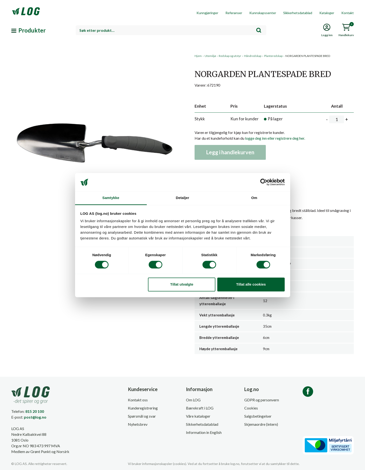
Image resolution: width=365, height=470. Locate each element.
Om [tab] (254, 198)
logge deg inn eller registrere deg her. (275, 138)
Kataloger (326, 13)
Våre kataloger (198, 416)
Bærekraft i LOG (199, 408)
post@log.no (35, 417)
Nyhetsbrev (137, 424)
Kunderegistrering (143, 408)
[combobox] (171, 30)
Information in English (204, 432)
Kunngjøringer (207, 13)
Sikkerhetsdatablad (297, 13)
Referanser (233, 13)
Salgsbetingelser (258, 416)
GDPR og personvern (261, 400)
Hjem (198, 56)
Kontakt (347, 13)
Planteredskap (273, 56)
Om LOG (193, 400)
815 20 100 (34, 411)
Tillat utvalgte (181, 284)
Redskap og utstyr (230, 56)
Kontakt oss (138, 400)
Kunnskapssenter (262, 13)
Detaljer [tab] (182, 198)
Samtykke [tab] (110, 198)
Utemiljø (210, 56)
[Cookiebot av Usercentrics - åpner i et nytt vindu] (264, 182)
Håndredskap (252, 56)
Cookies (251, 408)
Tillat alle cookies (251, 284)
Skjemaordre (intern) (261, 424)
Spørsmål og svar (142, 416)
